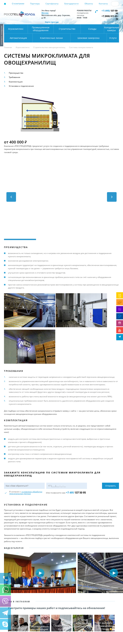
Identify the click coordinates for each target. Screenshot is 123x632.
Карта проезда (52, 22)
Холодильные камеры (111, 29)
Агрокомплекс (16, 28)
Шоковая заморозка (88, 37)
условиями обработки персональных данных (25, 492)
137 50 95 (76, 492)
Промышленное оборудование (40, 29)
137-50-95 (110, 12)
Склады (92, 28)
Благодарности (71, 3)
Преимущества (16, 73)
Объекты (89, 3)
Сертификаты (51, 3)
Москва (45, 13)
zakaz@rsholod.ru (110, 21)
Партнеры (35, 3)
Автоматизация (18, 37)
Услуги (113, 37)
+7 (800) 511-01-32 (110, 17)
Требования (14, 77)
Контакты (103, 3)
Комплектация (16, 81)
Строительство (67, 28)
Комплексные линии (51, 37)
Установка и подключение (21, 86)
